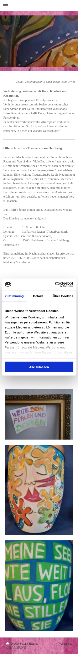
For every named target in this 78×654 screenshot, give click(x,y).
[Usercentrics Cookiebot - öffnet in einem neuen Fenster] (55, 284)
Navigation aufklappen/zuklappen (39, 5)
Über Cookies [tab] (63, 296)
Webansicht (65, 643)
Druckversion (16, 643)
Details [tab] (38, 296)
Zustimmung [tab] (14, 296)
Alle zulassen (39, 367)
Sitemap (33, 643)
